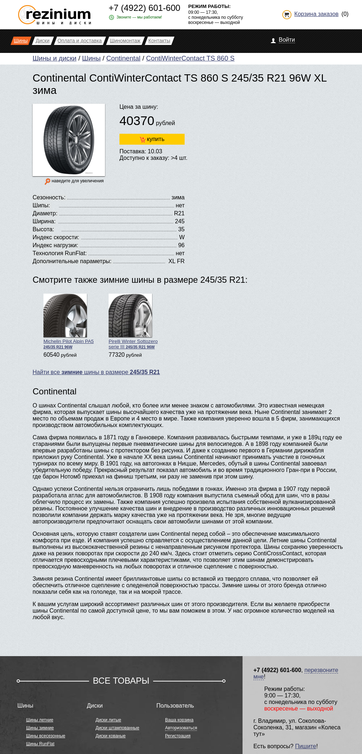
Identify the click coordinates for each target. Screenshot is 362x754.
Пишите (305, 746)
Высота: (43, 229)
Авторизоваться (181, 727)
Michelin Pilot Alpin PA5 (68, 321)
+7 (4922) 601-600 (144, 8)
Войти (287, 40)
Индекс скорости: (56, 237)
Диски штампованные (117, 727)
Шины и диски (54, 58)
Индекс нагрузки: (55, 245)
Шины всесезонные (45, 735)
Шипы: (41, 205)
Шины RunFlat (40, 743)
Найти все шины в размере (96, 372)
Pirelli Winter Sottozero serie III (133, 321)
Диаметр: (45, 213)
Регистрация (177, 735)
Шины (91, 58)
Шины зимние (40, 727)
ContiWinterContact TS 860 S (190, 58)
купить (152, 139)
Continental (123, 58)
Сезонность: (49, 197)
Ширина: (44, 221)
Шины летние (39, 719)
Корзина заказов (316, 14)
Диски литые (108, 719)
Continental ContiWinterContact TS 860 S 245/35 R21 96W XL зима (180, 84)
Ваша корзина (179, 719)
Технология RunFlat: (60, 253)
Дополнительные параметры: (72, 261)
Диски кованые (111, 735)
